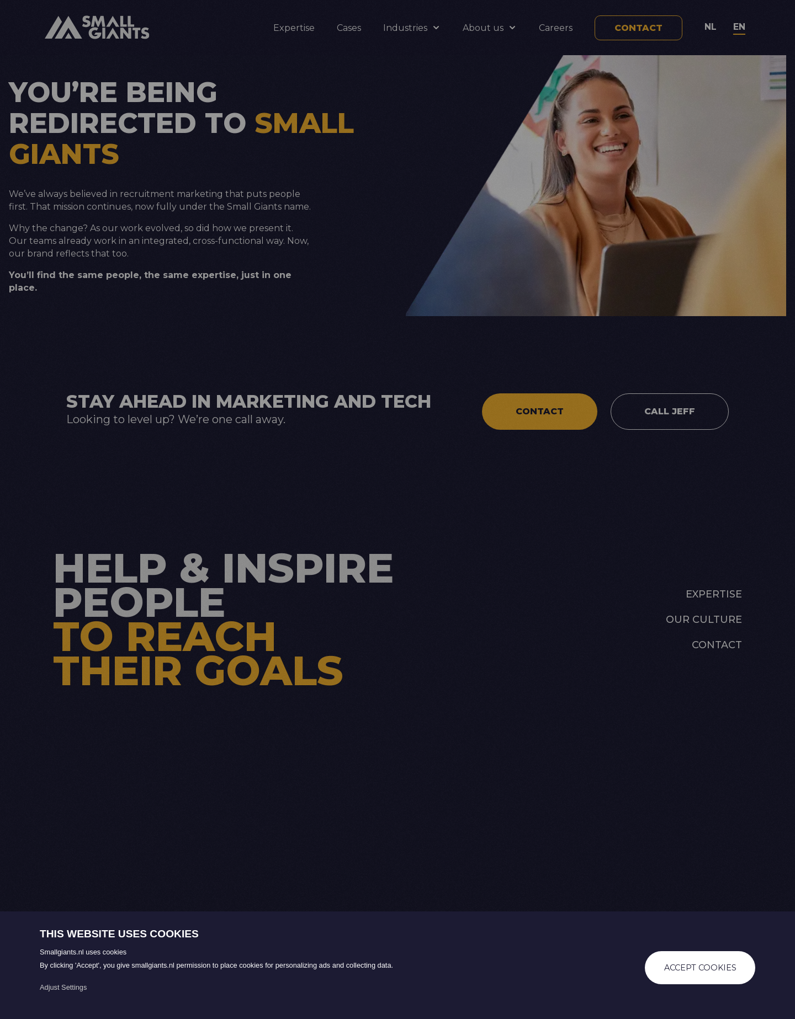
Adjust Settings (63, 987)
